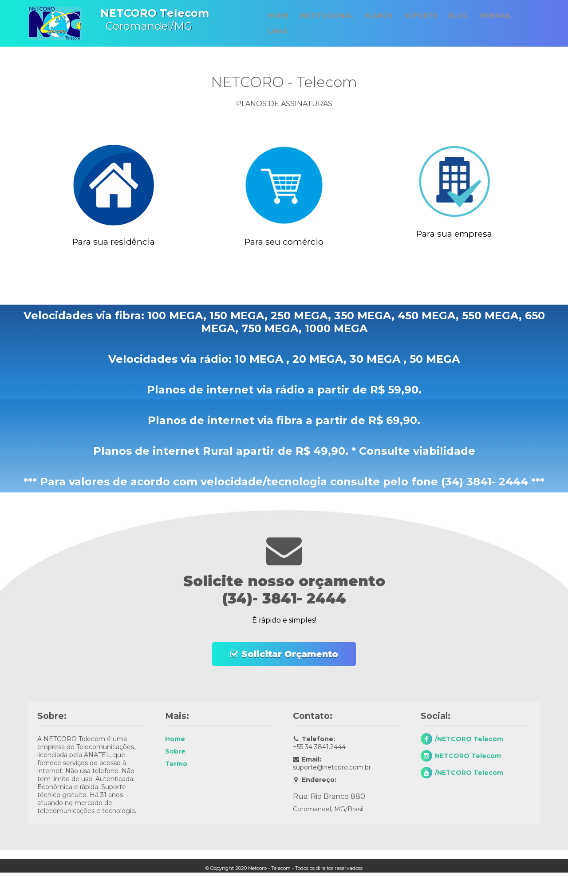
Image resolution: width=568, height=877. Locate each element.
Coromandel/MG (145, 19)
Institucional (324, 17)
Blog (459, 17)
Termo (176, 764)
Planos (378, 17)
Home (275, 17)
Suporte (421, 17)
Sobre (175, 751)
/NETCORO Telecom (469, 739)
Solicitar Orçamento (289, 654)
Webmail (498, 17)
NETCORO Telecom (468, 756)
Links (274, 30)
